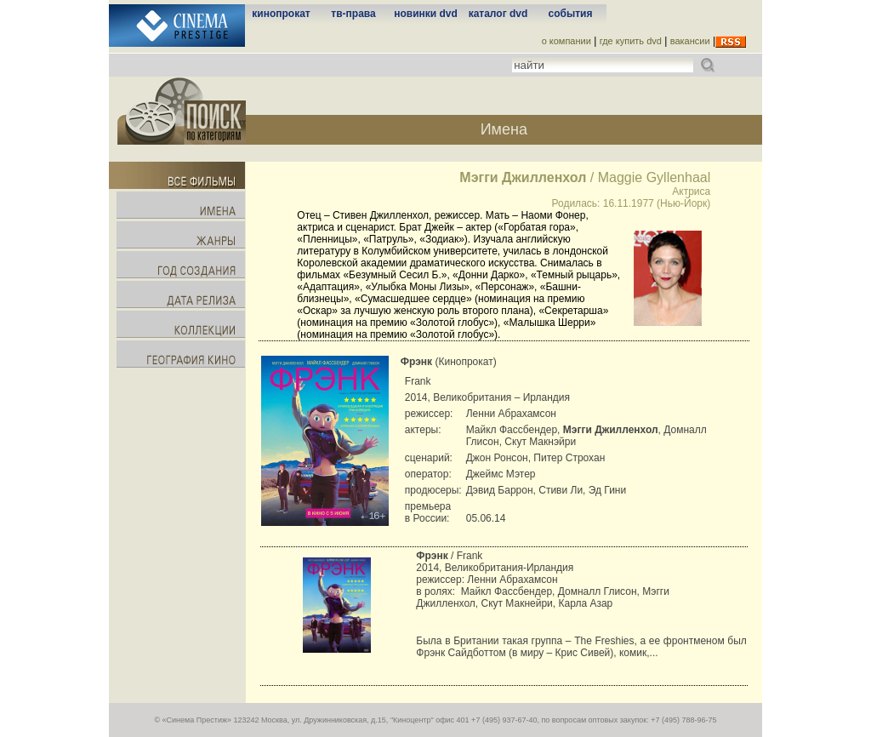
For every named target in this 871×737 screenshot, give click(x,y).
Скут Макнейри (516, 603)
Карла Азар (585, 603)
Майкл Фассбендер (506, 591)
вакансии (690, 41)
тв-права (353, 14)
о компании (566, 41)
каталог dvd (498, 14)
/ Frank (449, 556)
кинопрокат (281, 14)
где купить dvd (631, 41)
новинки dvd (426, 14)
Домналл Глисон (597, 591)
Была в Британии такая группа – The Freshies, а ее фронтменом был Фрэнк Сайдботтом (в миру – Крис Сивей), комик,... (581, 647)
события (571, 14)
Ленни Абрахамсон (512, 580)
